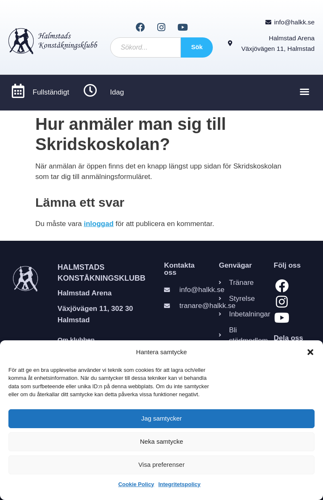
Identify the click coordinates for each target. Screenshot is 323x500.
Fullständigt (51, 93)
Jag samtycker (161, 418)
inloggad (99, 224)
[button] (310, 352)
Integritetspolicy (179, 484)
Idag (117, 93)
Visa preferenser (161, 464)
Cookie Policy (136, 484)
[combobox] (145, 47)
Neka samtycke (161, 441)
